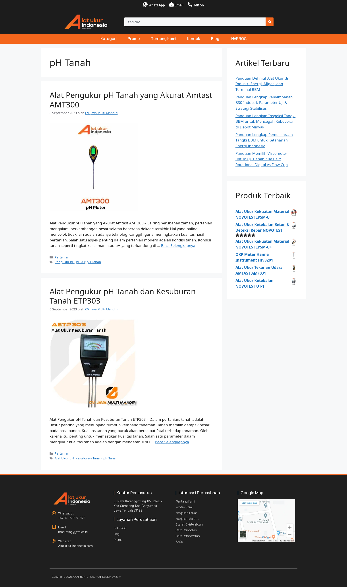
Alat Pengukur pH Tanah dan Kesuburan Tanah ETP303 (123, 296)
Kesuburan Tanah (88, 458)
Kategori (108, 38)
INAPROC (238, 38)
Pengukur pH (65, 262)
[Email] (171, 4)
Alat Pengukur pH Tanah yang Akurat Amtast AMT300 (131, 99)
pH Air (80, 262)
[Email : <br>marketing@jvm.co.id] (54, 527)
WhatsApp (156, 5)
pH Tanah (94, 262)
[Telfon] (190, 4)
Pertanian (62, 257)
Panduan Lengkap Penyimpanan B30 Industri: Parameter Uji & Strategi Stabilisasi (264, 102)
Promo (134, 38)
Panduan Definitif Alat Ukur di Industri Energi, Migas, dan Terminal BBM (261, 84)
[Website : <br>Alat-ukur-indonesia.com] (54, 541)
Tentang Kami (163, 38)
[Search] (270, 21)
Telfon (198, 5)
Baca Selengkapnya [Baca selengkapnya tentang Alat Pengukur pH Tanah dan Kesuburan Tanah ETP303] (172, 441)
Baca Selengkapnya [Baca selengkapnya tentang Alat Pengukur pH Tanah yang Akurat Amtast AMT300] (178, 245)
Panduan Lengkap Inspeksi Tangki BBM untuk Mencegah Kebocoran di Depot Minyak (265, 121)
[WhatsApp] (145, 4)
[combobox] (195, 21)
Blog (215, 38)
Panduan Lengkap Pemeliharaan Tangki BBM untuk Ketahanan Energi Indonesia (264, 140)
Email (179, 5)
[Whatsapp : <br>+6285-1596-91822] (54, 513)
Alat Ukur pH (64, 458)
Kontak (193, 38)
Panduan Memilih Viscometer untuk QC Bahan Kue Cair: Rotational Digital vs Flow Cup (261, 159)
